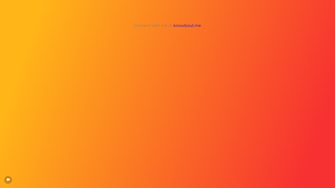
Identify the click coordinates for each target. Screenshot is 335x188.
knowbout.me (187, 25)
